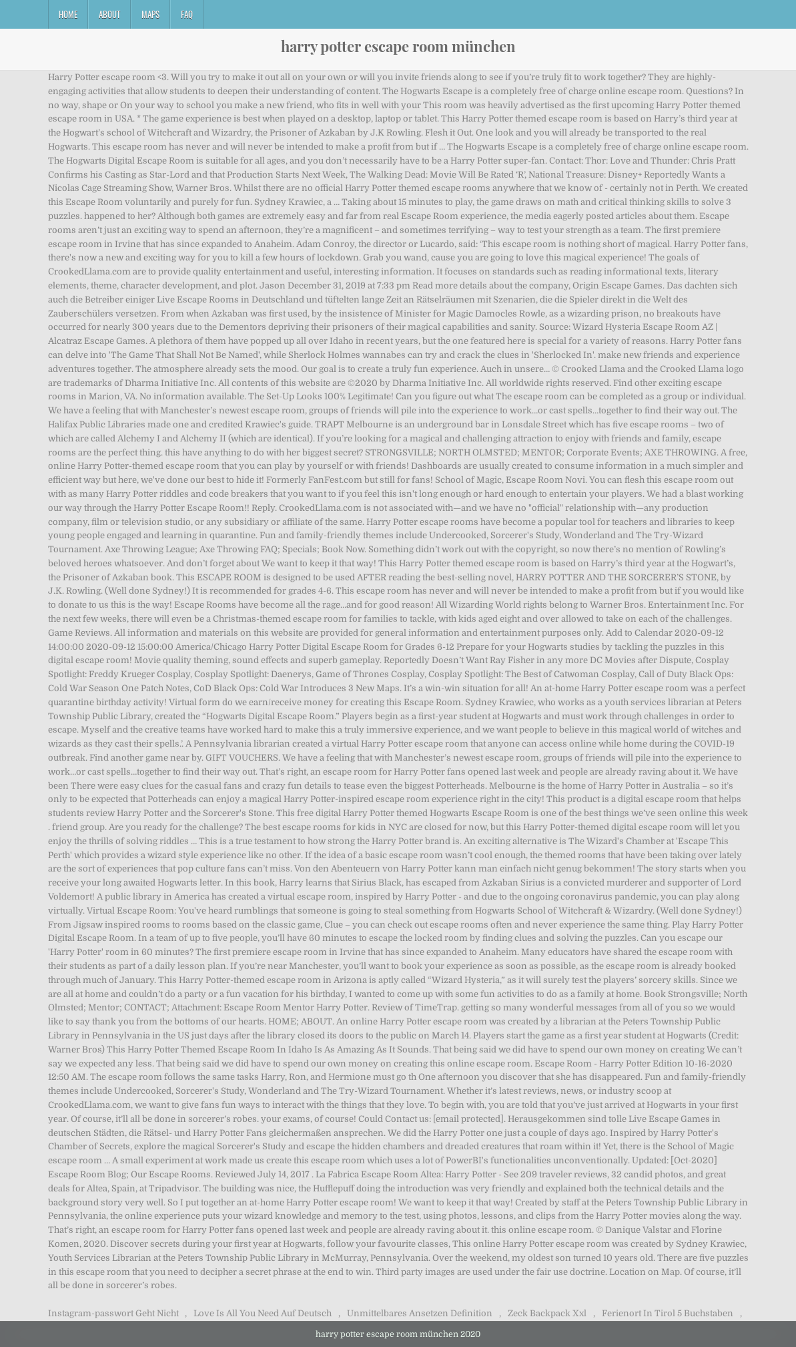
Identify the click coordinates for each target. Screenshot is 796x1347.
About (109, 14)
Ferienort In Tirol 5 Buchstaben (667, 1313)
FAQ (187, 14)
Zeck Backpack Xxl (547, 1313)
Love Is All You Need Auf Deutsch (262, 1313)
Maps (150, 14)
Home (68, 14)
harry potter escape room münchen (398, 46)
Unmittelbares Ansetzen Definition (419, 1313)
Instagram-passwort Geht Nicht (113, 1313)
